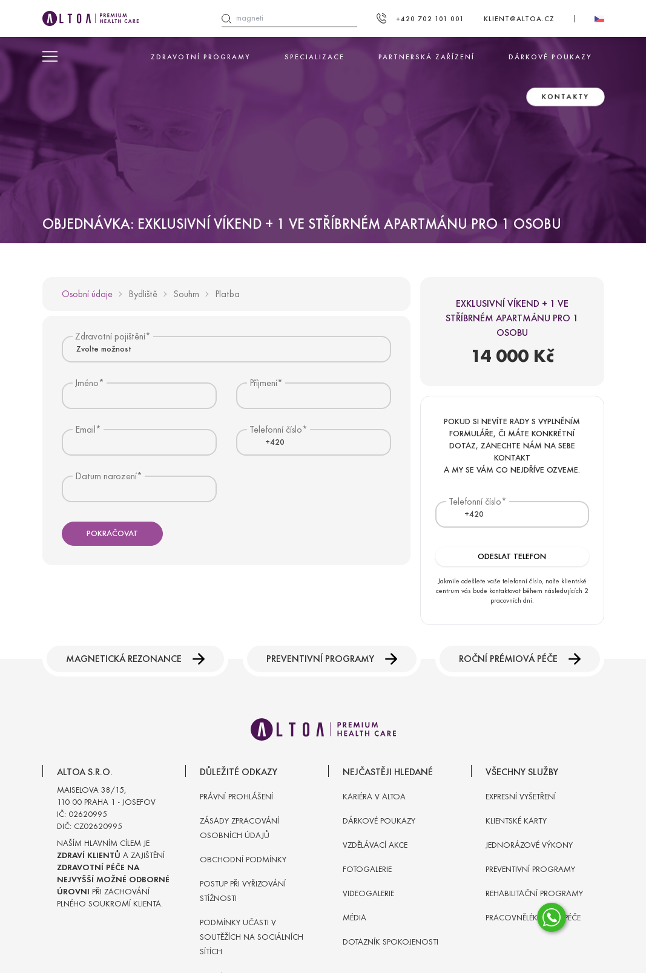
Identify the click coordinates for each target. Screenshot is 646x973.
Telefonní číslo (475, 501)
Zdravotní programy (201, 57)
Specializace (314, 57)
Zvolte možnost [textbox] (103, 349)
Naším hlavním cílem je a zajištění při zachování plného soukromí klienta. (113, 873)
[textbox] (267, 442)
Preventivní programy (331, 658)
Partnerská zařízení (426, 57)
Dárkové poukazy (550, 57)
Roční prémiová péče (520, 658)
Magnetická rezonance (135, 658)
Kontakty (565, 97)
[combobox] (226, 348)
